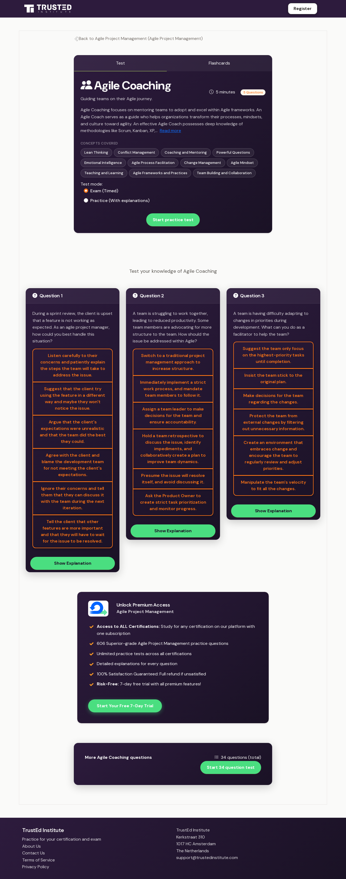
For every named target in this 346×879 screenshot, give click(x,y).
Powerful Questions (233, 152)
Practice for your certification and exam (61, 839)
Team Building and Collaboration (224, 173)
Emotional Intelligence (103, 162)
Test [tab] (120, 63)
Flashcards (219, 63)
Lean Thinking (96, 152)
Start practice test (173, 220)
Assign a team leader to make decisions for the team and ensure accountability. (173, 415)
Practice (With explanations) (119, 200)
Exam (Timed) (104, 191)
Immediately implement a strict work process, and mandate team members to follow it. (173, 388)
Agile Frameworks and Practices (160, 173)
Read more (170, 130)
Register (303, 8)
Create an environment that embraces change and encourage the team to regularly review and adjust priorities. (273, 455)
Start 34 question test (231, 767)
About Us (31, 846)
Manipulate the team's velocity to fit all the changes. (273, 485)
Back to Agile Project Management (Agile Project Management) (138, 38)
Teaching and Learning (103, 173)
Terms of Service (38, 860)
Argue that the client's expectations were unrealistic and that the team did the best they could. (73, 431)
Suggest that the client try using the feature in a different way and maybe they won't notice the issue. (72, 398)
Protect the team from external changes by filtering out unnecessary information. (273, 422)
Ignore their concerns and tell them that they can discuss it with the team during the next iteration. (72, 498)
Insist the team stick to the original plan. (273, 378)
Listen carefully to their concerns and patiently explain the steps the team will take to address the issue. (72, 365)
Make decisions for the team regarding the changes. (273, 399)
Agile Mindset (242, 162)
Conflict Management (136, 152)
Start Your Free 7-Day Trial (125, 706)
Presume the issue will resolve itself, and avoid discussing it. (173, 479)
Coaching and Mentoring (186, 152)
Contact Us (33, 853)
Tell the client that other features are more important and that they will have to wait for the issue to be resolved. (73, 531)
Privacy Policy (35, 867)
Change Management (202, 162)
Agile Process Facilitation (153, 162)
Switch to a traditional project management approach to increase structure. (173, 362)
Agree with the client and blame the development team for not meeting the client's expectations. (73, 464)
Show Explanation (72, 563)
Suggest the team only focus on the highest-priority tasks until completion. (273, 355)
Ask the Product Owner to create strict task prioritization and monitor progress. (173, 502)
